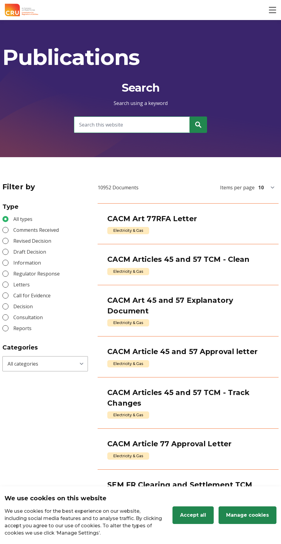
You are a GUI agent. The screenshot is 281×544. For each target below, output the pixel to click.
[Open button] (272, 10)
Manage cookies (247, 515)
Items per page (237, 187)
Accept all (193, 515)
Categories (20, 347)
